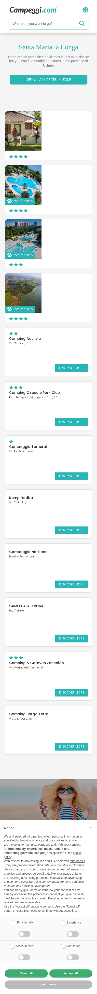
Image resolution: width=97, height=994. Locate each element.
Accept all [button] (71, 973)
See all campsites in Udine (48, 79)
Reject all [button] (26, 973)
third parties (77, 861)
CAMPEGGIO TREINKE (27, 605)
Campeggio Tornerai (28, 446)
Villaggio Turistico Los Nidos (63, 124)
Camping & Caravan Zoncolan (36, 662)
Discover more (68, 151)
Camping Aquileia (25, 338)
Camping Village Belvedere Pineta (59, 286)
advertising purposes (34, 878)
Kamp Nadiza (21, 497)
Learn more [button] (48, 984)
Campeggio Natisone (28, 551)
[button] (91, 828)
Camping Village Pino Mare (63, 178)
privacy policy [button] (33, 840)
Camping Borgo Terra (28, 713)
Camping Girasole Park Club (34, 392)
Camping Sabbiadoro (63, 230)
